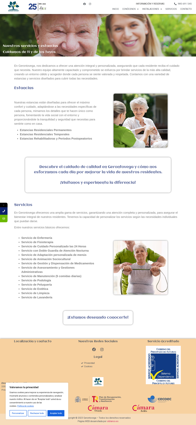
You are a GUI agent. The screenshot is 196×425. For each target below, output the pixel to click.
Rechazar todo (37, 413)
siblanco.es (112, 421)
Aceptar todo (56, 413)
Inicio (115, 9)
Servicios (171, 9)
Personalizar (18, 413)
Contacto (186, 9)
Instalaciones (152, 9)
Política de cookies (25, 406)
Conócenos (130, 9)
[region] (37, 401)
